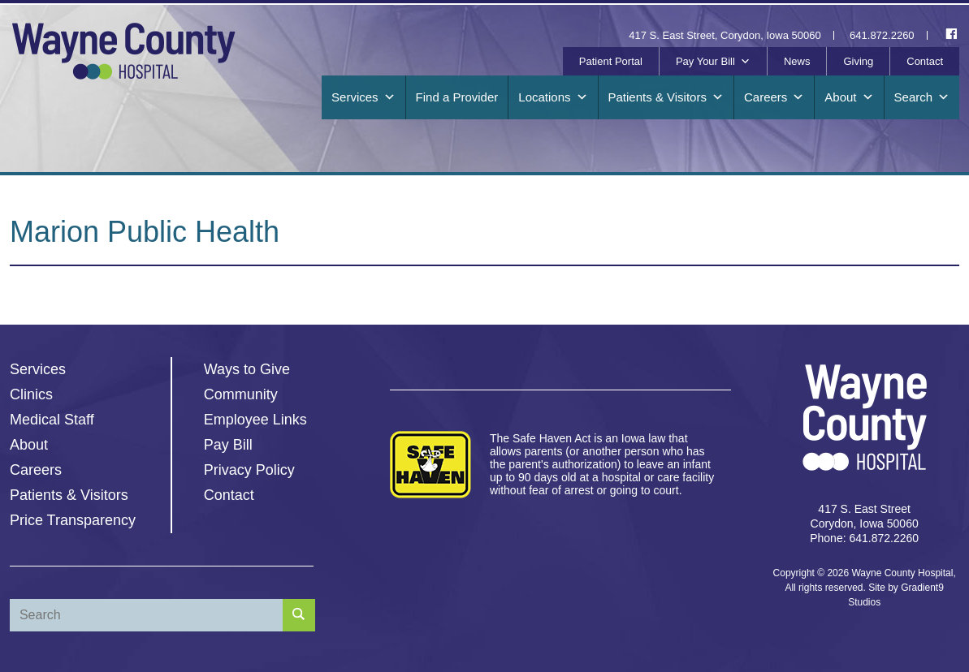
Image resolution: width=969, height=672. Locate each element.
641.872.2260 (882, 35)
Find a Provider (457, 97)
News (797, 61)
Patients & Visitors (666, 97)
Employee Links (255, 419)
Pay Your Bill (713, 61)
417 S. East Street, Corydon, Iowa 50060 (724, 35)
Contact (924, 61)
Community (241, 394)
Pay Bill (228, 445)
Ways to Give (247, 369)
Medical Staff (52, 419)
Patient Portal (610, 61)
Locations (552, 97)
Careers (774, 97)
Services (363, 97)
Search (922, 97)
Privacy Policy (249, 470)
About (848, 97)
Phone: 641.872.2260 (864, 538)
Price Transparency (73, 520)
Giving (858, 61)
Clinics (31, 394)
